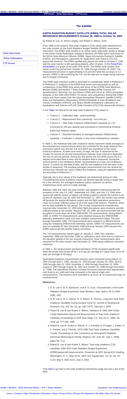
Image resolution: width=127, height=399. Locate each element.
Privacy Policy (65, 393)
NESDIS (12, 388)
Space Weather (55, 388)
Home (9, 393)
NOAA (3, 388)
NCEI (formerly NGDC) (29, 388)
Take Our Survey (112, 393)
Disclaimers (35, 393)
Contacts (18, 393)
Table (51, 110)
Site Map (99, 393)
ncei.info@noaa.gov (117, 388)
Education (46, 393)
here (50, 369)
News (55, 393)
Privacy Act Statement (84, 393)
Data (26, 393)
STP (44, 388)
